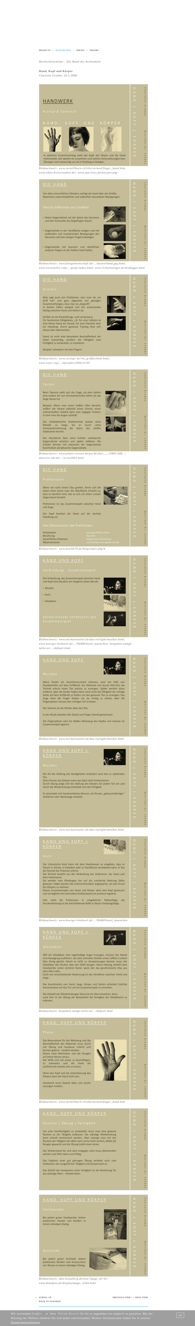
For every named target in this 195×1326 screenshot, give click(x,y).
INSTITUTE (29, 38)
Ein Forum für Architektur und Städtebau (94, 17)
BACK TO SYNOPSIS (50, 1301)
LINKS (94, 38)
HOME (13, 38)
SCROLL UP (45, 1297)
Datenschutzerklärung (25, 1322)
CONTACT (132, 38)
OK (180, 1315)
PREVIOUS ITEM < (123, 1297)
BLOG (22, 34)
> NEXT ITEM (140, 1297)
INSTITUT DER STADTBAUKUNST (94, 10)
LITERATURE (112, 38)
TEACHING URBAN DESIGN (29, 42)
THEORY (94, 50)
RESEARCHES (63, 50)
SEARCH (33, 34)
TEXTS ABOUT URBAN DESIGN (64, 38)
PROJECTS (45, 50)
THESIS (80, 50)
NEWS (12, 34)
